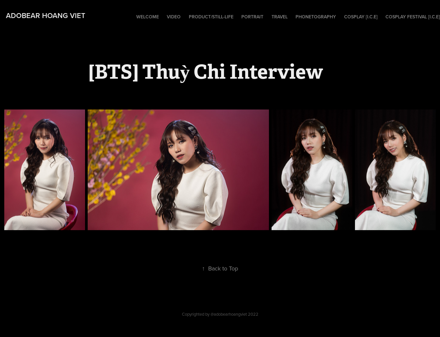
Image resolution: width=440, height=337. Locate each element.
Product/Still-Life (211, 16)
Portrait (252, 16)
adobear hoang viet (45, 15)
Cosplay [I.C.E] (361, 16)
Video (174, 16)
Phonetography (316, 16)
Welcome (147, 16)
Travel (280, 16)
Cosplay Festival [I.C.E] (412, 16)
